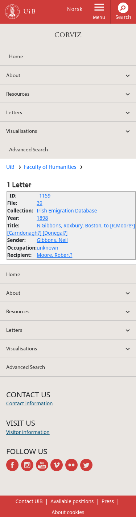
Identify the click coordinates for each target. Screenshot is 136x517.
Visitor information (28, 432)
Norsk (75, 8)
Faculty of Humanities (50, 166)
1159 (44, 195)
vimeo (57, 465)
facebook (13, 465)
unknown (47, 247)
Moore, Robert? (54, 254)
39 (39, 202)
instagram (28, 465)
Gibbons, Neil (52, 239)
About (13, 75)
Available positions (72, 501)
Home (16, 56)
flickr (72, 465)
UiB (10, 166)
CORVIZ (68, 35)
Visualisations (21, 130)
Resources (17, 93)
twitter (87, 465)
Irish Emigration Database (67, 210)
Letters (14, 112)
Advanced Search (28, 149)
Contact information (29, 403)
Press (108, 501)
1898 (42, 217)
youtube (43, 465)
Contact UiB (29, 501)
